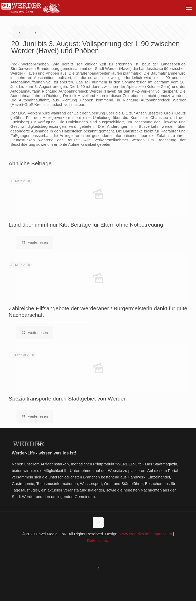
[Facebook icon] (98, 569)
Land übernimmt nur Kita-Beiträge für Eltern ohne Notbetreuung (86, 225)
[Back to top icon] (98, 522)
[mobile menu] (189, 7)
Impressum (162, 534)
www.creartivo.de (134, 534)
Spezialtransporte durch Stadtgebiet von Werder (67, 399)
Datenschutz (98, 540)
